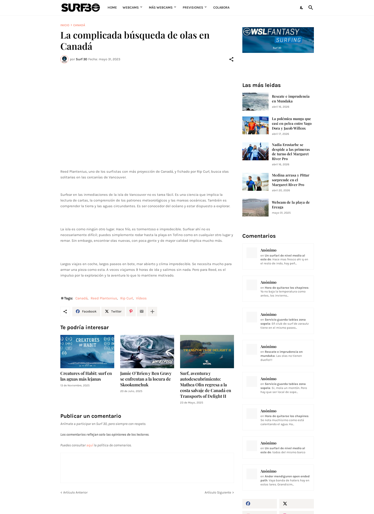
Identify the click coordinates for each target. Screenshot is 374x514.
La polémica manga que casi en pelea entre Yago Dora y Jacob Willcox (292, 123)
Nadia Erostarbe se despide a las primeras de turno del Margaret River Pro (291, 151)
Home (112, 7)
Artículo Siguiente (218, 492)
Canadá (79, 25)
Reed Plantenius (104, 298)
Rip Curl (126, 298)
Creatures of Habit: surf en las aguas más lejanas (86, 376)
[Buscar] (310, 8)
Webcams (131, 7)
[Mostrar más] (152, 311)
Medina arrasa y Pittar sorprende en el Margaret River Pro (290, 180)
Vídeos (141, 298)
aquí (89, 445)
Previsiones (193, 7)
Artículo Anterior (75, 492)
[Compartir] (231, 59)
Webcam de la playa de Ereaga (291, 204)
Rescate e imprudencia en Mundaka (291, 98)
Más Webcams (161, 7)
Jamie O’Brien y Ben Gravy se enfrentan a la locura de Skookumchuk (145, 379)
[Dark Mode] (302, 8)
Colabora (221, 7)
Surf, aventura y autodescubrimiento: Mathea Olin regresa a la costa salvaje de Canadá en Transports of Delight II (205, 385)
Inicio (64, 25)
